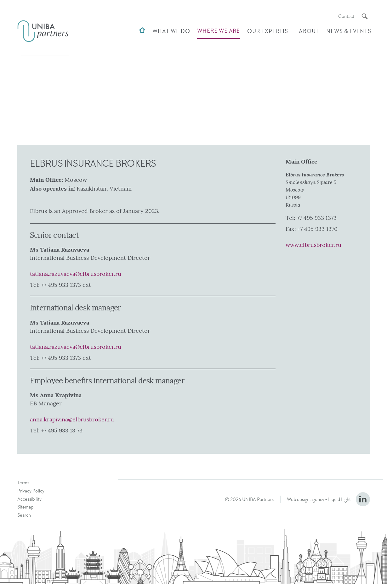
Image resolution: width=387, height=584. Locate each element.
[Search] (364, 16)
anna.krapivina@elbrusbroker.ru (72, 419)
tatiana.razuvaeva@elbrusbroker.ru (75, 273)
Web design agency (305, 499)
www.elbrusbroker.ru (313, 245)
